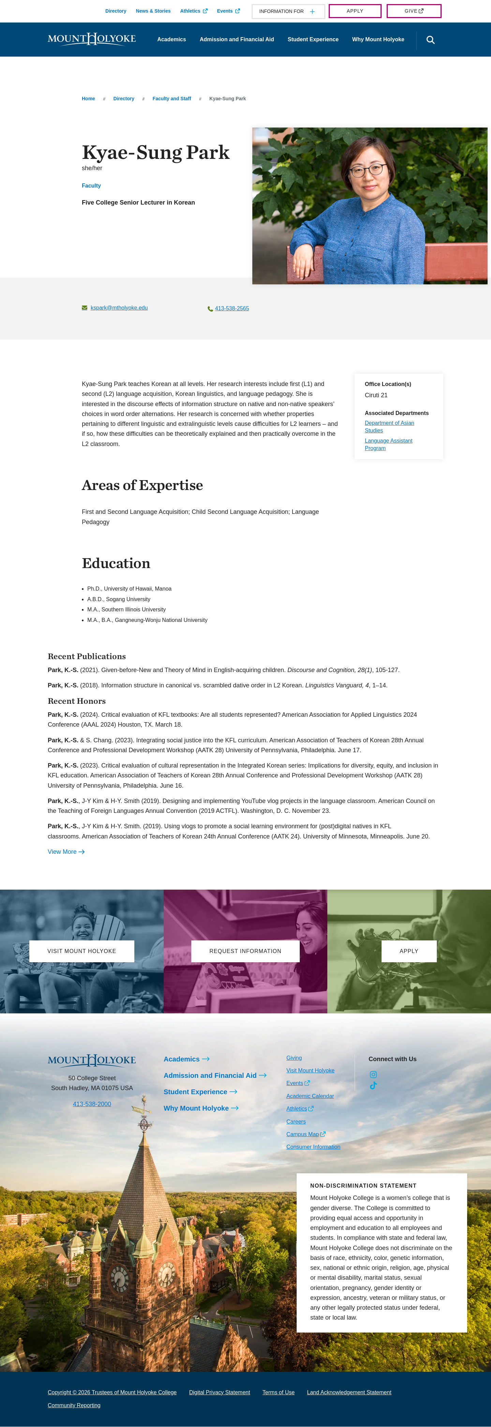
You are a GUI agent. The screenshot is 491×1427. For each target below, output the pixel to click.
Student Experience (313, 39)
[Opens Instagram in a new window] (373, 1075)
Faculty (91, 186)
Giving (294, 1058)
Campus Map (302, 1135)
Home (88, 98)
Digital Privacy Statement (219, 1393)
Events (225, 11)
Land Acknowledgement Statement (349, 1393)
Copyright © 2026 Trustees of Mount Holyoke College (112, 1393)
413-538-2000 (92, 1104)
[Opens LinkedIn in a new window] (404, 1075)
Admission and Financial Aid (237, 39)
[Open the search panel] (430, 41)
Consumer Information (313, 1147)
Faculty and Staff (172, 98)
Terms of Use (279, 1393)
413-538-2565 (232, 308)
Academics (171, 39)
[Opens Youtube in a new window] (419, 1075)
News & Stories (153, 11)
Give (411, 11)
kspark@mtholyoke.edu (119, 308)
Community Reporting (74, 1406)
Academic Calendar (310, 1096)
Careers (296, 1122)
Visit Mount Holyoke (310, 1071)
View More (62, 851)
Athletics (190, 11)
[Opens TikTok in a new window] (373, 1086)
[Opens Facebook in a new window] (389, 1075)
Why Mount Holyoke (378, 39)
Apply (355, 11)
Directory (115, 11)
